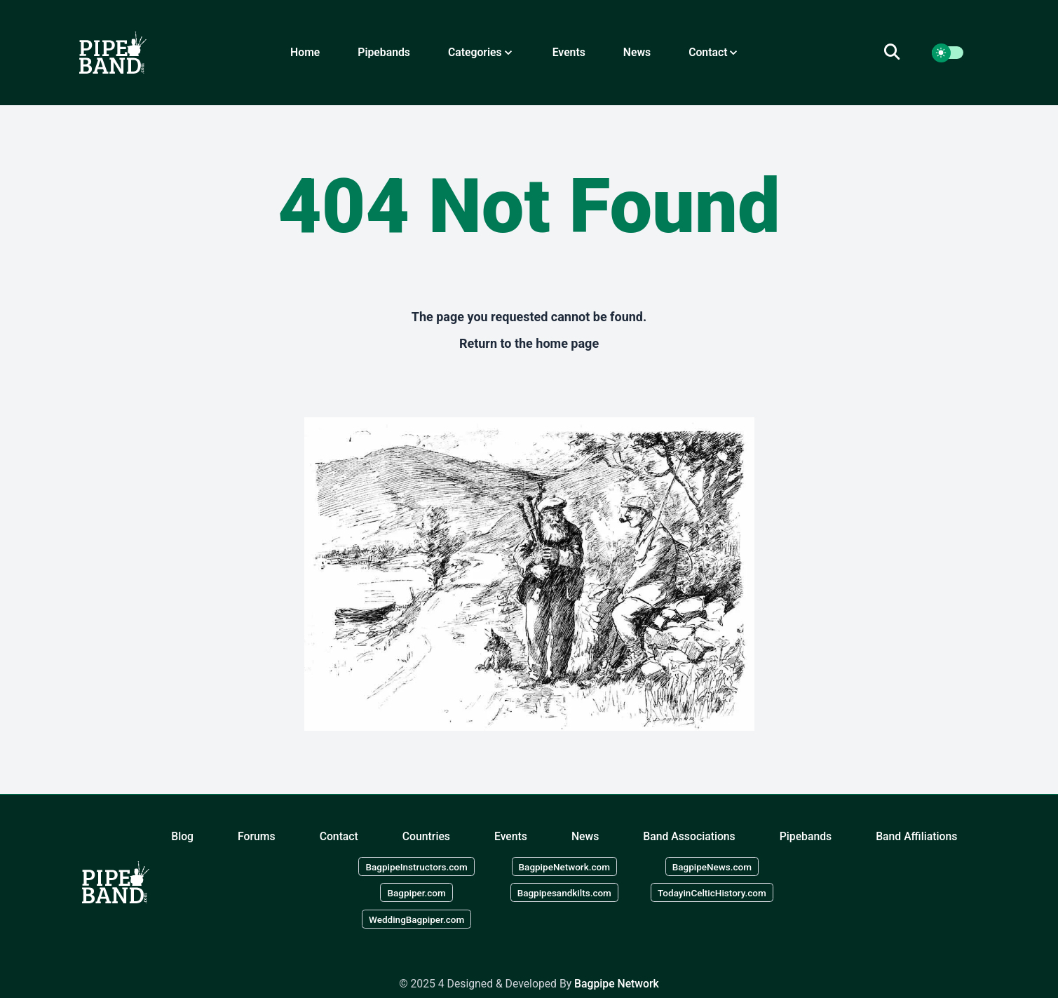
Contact (339, 836)
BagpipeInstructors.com (416, 866)
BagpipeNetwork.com (564, 866)
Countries (426, 836)
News (637, 52)
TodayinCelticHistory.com (712, 892)
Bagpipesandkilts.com (564, 892)
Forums (257, 836)
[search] (900, 52)
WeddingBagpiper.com (416, 919)
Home (305, 52)
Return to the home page (529, 343)
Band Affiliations (916, 836)
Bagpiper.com (416, 892)
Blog (182, 836)
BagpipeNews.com (712, 866)
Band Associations (689, 836)
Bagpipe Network (616, 983)
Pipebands (384, 52)
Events (568, 52)
